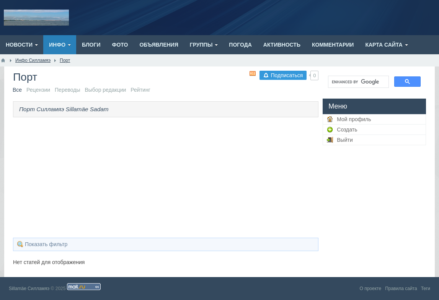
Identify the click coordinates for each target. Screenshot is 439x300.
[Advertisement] (166, 176)
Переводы (67, 90)
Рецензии (38, 90)
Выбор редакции (105, 90)
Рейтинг (140, 90)
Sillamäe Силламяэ (29, 288)
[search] (358, 81)
